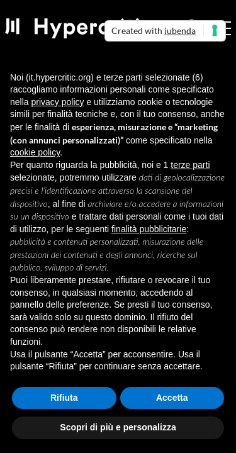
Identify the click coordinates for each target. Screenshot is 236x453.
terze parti (190, 165)
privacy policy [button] (57, 102)
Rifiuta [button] (64, 398)
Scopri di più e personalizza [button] (118, 427)
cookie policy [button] (35, 152)
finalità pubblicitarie (148, 229)
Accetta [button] (172, 398)
